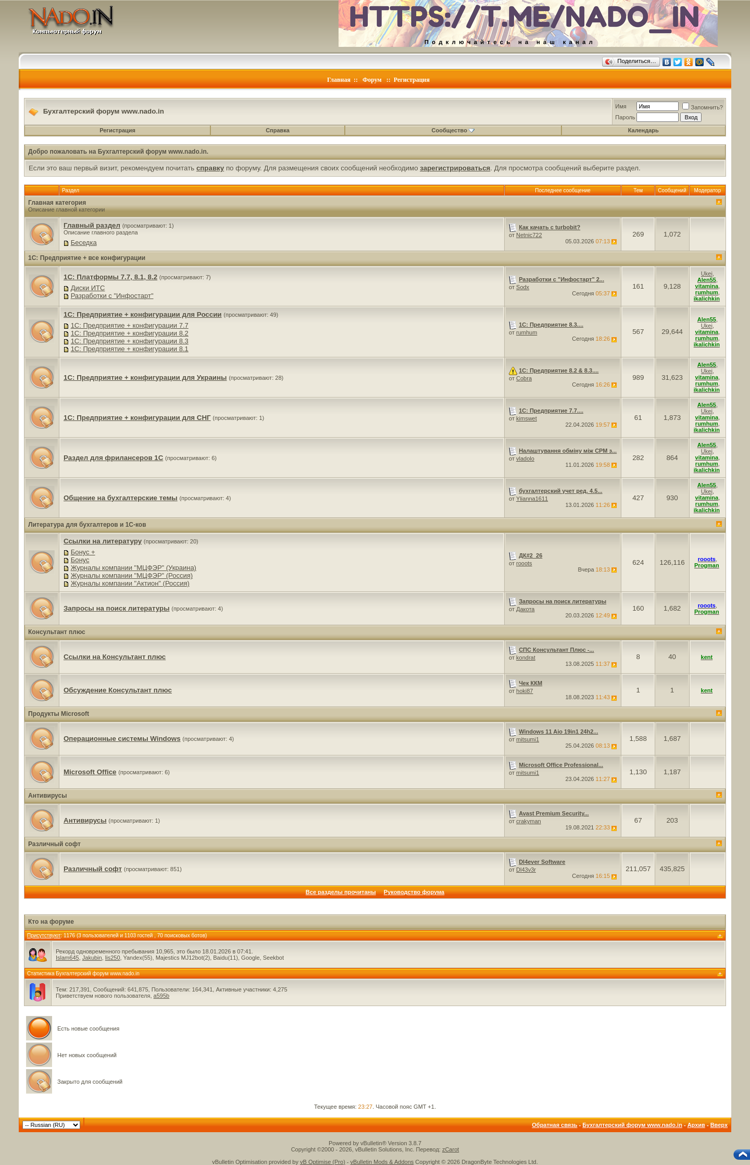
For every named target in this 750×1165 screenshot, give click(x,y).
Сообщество (453, 130)
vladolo (525, 458)
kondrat (525, 657)
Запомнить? (702, 107)
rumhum (526, 332)
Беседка (84, 242)
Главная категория (57, 202)
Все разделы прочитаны (341, 892)
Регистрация (412, 79)
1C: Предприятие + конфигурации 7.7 (130, 325)
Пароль (625, 117)
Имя (620, 106)
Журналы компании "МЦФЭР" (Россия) (132, 575)
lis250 (112, 958)
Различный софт (54, 844)
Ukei (706, 273)
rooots (524, 563)
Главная (339, 79)
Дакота (525, 609)
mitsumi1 (527, 739)
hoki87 (524, 691)
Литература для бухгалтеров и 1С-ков (87, 524)
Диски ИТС (88, 288)
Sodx (522, 287)
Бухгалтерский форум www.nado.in (632, 1125)
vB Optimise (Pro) (322, 1162)
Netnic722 (529, 235)
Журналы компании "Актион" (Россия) (130, 583)
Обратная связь (554, 1125)
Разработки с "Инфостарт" (112, 296)
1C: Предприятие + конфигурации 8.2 (130, 333)
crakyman (528, 821)
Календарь (643, 130)
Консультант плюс (56, 632)
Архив (696, 1125)
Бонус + (83, 552)
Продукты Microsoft (58, 713)
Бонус (80, 560)
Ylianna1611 (532, 498)
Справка (278, 130)
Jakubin (92, 958)
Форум (372, 79)
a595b (162, 996)
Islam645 (67, 958)
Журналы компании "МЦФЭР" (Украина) (133, 568)
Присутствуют (43, 935)
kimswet (526, 418)
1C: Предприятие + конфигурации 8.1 (130, 349)
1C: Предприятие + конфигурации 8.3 (130, 341)
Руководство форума (414, 892)
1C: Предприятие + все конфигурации (86, 258)
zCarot (450, 1149)
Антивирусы (47, 795)
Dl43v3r (526, 869)
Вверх (719, 1125)
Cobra (524, 378)
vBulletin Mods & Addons (382, 1162)
